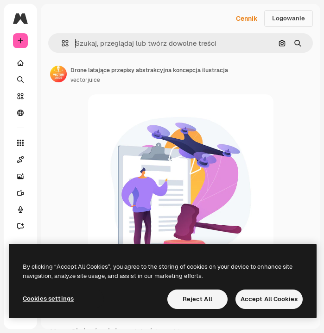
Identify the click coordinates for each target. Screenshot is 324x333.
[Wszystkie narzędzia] (20, 143)
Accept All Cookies (269, 299)
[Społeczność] (20, 112)
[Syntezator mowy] (20, 209)
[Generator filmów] (20, 192)
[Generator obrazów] (20, 176)
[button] (61, 43)
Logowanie (288, 18)
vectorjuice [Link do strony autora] (85, 80)
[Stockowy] (20, 96)
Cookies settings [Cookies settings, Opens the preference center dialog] (48, 298)
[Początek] (20, 63)
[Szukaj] (20, 79)
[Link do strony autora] (58, 74)
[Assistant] (20, 226)
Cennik (247, 18)
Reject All (197, 299)
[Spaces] (20, 159)
